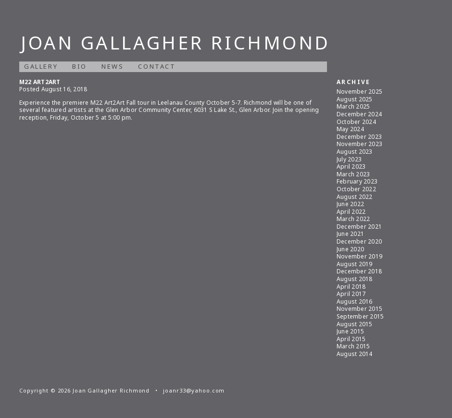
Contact (157, 66)
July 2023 (349, 159)
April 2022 (351, 212)
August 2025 (355, 99)
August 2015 (355, 324)
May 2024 (350, 129)
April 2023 (351, 166)
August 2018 (355, 279)
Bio (79, 66)
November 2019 (359, 256)
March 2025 (353, 106)
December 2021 (359, 226)
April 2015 (351, 339)
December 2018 (359, 271)
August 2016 (355, 301)
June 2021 (350, 234)
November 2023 (359, 144)
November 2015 (359, 309)
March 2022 (353, 219)
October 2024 (356, 122)
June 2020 (350, 249)
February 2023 (357, 181)
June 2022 (350, 204)
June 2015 (350, 331)
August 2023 (355, 152)
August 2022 (355, 197)
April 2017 (351, 294)
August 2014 (355, 354)
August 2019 (355, 264)
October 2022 (356, 189)
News (112, 66)
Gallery (41, 66)
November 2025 (359, 91)
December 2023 (359, 137)
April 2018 (351, 287)
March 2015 (353, 346)
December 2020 (359, 241)
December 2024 (359, 114)
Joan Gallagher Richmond (175, 42)
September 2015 (360, 316)
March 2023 (353, 174)
